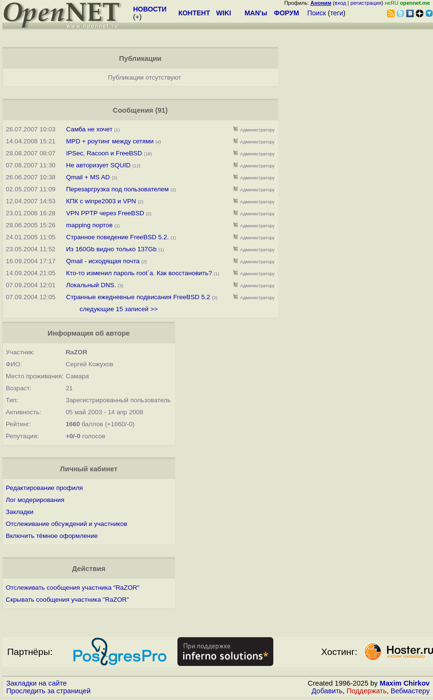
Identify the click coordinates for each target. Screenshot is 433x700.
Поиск (316, 13)
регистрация (366, 3)
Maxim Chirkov (405, 683)
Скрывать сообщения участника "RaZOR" (67, 599)
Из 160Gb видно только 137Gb (111, 249)
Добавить (327, 691)
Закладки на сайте (36, 683)
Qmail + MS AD (88, 177)
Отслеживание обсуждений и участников (66, 523)
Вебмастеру (410, 691)
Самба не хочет (89, 129)
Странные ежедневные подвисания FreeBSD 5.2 (138, 297)
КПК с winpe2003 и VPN (101, 201)
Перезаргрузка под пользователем (117, 189)
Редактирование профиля (44, 487)
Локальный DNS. (91, 285)
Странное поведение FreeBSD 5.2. (117, 237)
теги (336, 13)
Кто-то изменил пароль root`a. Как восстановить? (139, 273)
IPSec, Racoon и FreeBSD (104, 153)
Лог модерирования (35, 499)
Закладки (20, 511)
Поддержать (367, 691)
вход (340, 3)
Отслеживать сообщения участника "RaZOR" (73, 587)
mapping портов (89, 225)
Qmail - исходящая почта (103, 261)
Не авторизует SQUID (98, 165)
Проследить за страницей (48, 691)
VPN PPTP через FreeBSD (105, 213)
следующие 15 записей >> (119, 309)
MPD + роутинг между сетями (110, 141)
